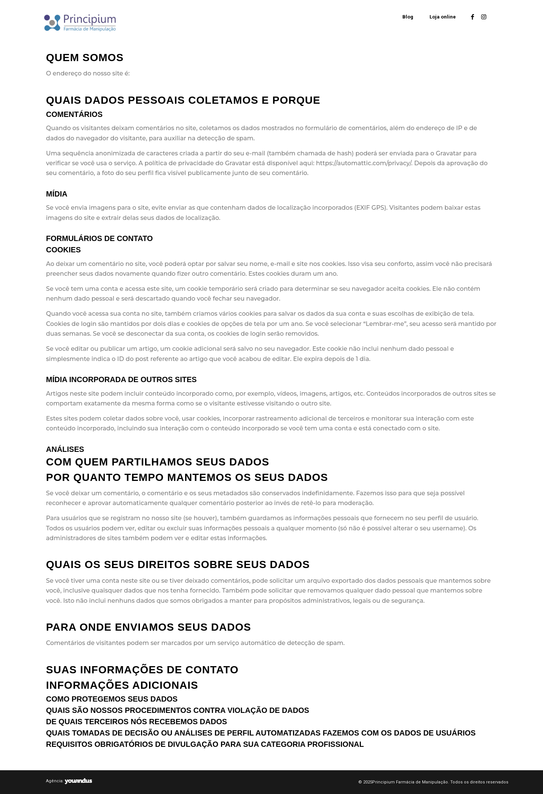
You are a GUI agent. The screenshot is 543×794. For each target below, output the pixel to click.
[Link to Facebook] (472, 16)
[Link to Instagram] (483, 16)
